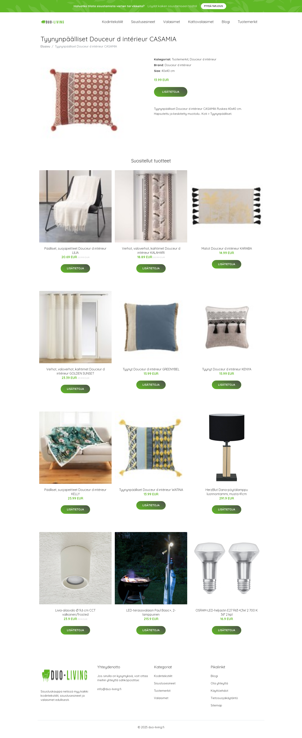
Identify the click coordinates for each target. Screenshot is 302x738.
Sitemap (216, 709)
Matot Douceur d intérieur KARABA (227, 252)
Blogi (226, 23)
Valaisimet (171, 23)
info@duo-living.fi (109, 693)
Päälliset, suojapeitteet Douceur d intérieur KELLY (75, 496)
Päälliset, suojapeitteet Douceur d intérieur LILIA (75, 254)
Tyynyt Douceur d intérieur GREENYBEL (151, 373)
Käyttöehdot (219, 694)
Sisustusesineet (143, 23)
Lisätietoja (170, 96)
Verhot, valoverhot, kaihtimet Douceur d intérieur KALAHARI (151, 254)
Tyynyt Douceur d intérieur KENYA (226, 373)
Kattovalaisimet (201, 23)
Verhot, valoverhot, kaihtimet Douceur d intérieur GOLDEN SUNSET (75, 375)
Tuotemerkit (247, 23)
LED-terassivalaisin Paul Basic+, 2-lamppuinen (151, 616)
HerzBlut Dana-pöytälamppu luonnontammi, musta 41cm (227, 496)
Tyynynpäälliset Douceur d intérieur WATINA (151, 494)
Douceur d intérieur (203, 63)
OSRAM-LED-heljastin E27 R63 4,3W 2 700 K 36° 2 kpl (227, 616)
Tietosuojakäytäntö (224, 702)
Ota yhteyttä (219, 687)
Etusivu (45, 50)
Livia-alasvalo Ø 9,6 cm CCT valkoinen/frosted (75, 616)
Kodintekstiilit (112, 23)
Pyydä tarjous (213, 6)
